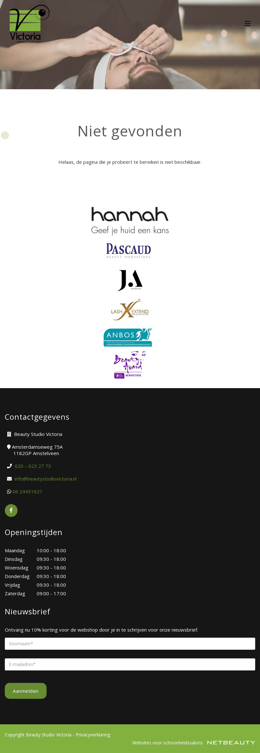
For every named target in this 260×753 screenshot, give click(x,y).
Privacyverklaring (93, 735)
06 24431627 (27, 491)
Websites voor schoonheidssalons (193, 743)
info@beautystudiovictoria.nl (46, 478)
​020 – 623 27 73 (33, 466)
